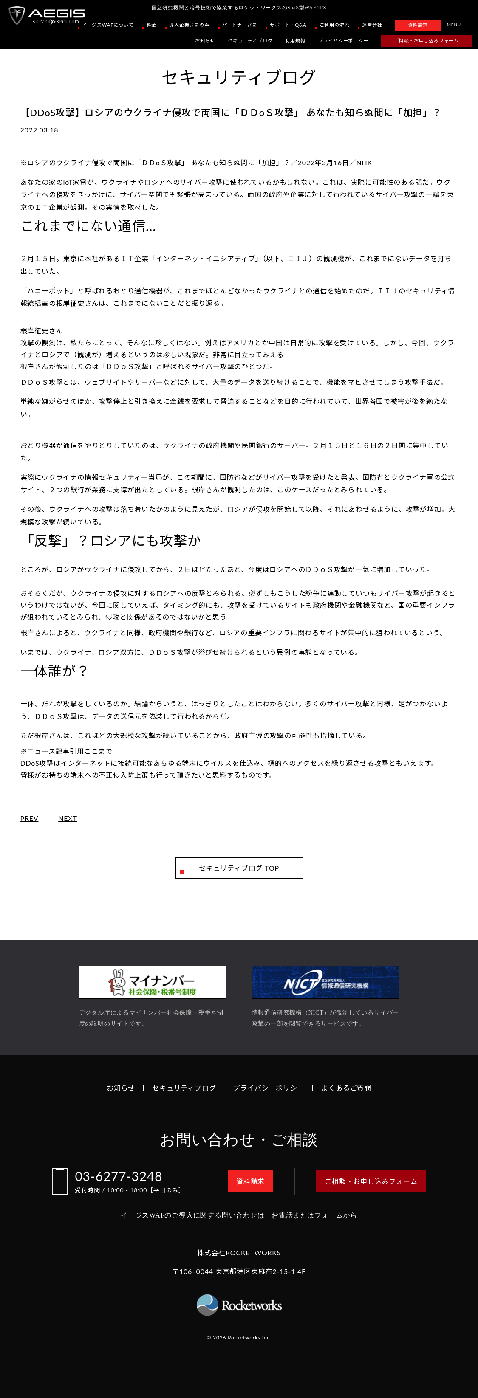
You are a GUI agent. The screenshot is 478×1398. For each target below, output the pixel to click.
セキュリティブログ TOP (239, 868)
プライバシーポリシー (343, 40)
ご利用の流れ (335, 25)
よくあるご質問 (346, 1088)
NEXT (67, 818)
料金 (152, 25)
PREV (29, 818)
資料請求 (418, 25)
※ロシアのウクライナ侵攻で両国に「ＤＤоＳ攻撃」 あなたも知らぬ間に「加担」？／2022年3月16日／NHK (196, 162)
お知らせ (205, 40)
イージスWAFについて (108, 25)
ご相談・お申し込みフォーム (426, 40)
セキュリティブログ (250, 40)
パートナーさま (239, 25)
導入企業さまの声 (189, 25)
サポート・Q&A (288, 25)
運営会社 (372, 25)
